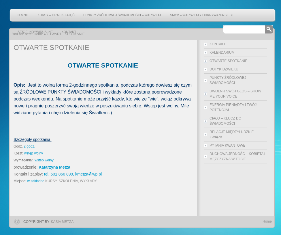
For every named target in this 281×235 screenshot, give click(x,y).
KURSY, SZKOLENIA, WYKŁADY (71, 181)
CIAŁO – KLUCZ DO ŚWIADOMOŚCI (225, 121)
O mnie (23, 15)
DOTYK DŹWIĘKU (224, 69)
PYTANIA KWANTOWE (227, 145)
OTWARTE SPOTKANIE (228, 61)
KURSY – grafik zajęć (56, 15)
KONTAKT (68, 31)
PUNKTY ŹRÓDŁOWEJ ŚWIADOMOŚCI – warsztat (122, 15)
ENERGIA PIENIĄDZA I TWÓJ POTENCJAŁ (233, 107)
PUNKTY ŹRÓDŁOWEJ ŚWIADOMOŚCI (228, 80)
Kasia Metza (62, 222)
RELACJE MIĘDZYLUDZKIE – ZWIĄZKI (233, 134)
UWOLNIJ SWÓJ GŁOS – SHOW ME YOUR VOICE (235, 93)
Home (267, 221)
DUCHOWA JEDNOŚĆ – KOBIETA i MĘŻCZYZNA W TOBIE (237, 156)
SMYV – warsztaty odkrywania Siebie (202, 15)
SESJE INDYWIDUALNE (35, 31)
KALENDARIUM (222, 53)
